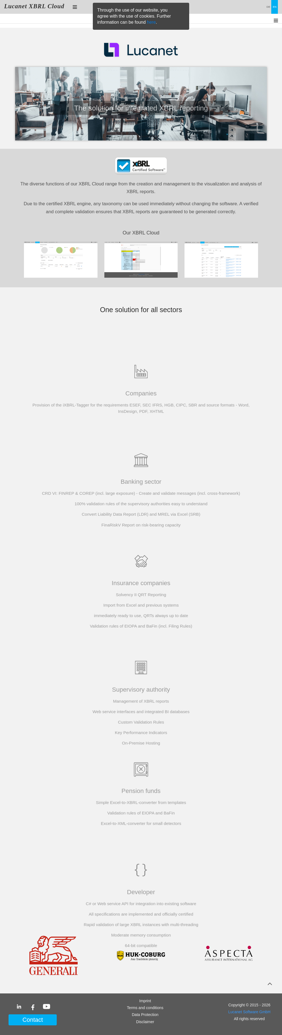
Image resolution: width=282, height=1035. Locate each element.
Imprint (145, 1001)
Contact (32, 1019)
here (151, 22)
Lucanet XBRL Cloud (34, 6)
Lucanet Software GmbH (249, 1012)
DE (268, 6)
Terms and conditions (145, 1008)
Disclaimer (145, 1022)
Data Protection (145, 1014)
